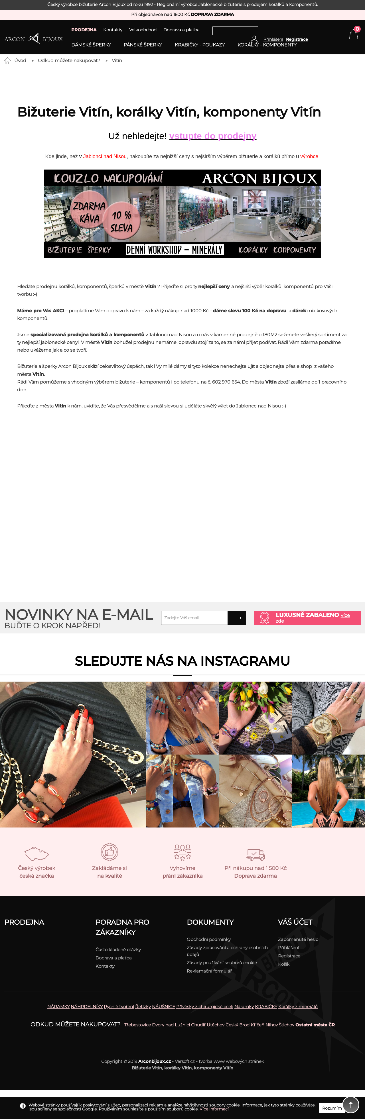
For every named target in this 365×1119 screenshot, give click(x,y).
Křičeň (257, 1025)
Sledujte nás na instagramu (182, 661)
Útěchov (215, 1025)
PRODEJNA (83, 29)
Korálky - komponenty (267, 45)
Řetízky (143, 1006)
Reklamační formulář (209, 971)
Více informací (214, 1109)
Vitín (117, 60)
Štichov (286, 1025)
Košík (283, 964)
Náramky (244, 1006)
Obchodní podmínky (209, 939)
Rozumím (332, 1108)
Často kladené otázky (118, 949)
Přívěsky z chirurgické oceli (204, 1006)
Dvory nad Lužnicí (171, 1025)
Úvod (20, 60)
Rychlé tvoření (119, 1006)
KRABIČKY (266, 1006)
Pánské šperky (143, 45)
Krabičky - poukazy (200, 45)
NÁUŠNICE (163, 1006)
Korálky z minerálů (298, 1006)
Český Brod (238, 1025)
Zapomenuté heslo (298, 939)
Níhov (271, 1025)
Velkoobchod (143, 29)
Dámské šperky (91, 45)
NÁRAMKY (58, 1006)
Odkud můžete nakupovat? (69, 60)
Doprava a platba (181, 29)
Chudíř (198, 1025)
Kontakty (112, 29)
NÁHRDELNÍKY (87, 1006)
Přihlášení (288, 947)
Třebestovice (137, 1025)
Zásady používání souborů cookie (222, 962)
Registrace (297, 39)
